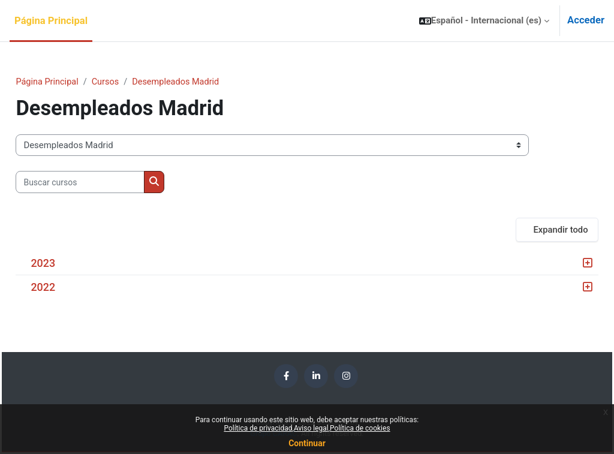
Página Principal (75, 82)
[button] (484, 20)
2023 (70, 263)
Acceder (585, 20)
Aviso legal (311, 428)
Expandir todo (533, 229)
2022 (70, 287)
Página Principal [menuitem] (51, 20)
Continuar (307, 443)
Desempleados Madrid (206, 82)
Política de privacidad (258, 428)
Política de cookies (360, 428)
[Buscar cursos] (107, 182)
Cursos (134, 82)
